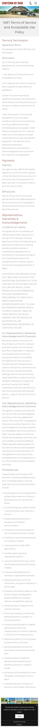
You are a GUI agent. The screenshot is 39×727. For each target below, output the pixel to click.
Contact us (19, 724)
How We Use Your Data (19, 721)
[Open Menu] (35, 3)
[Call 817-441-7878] (31, 3)
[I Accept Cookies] (36, 705)
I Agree (19, 716)
